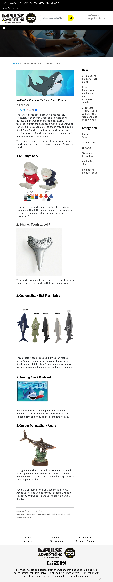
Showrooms (56, 541)
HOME (5, 2)
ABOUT (13, 2)
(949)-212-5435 (94, 15)
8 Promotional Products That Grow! (89, 79)
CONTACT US (30, 2)
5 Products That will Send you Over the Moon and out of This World (89, 113)
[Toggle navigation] (4, 27)
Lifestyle (86, 147)
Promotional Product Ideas (39, 511)
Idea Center (8, 8)
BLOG (41, 2)
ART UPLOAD (52, 2)
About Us (28, 541)
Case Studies (88, 142)
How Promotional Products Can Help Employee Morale (89, 95)
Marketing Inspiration (87, 155)
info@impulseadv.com (94, 18)
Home (16, 63)
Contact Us (56, 537)
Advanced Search (85, 541)
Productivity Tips (88, 163)
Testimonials (84, 537)
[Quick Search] (54, 18)
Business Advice (86, 135)
